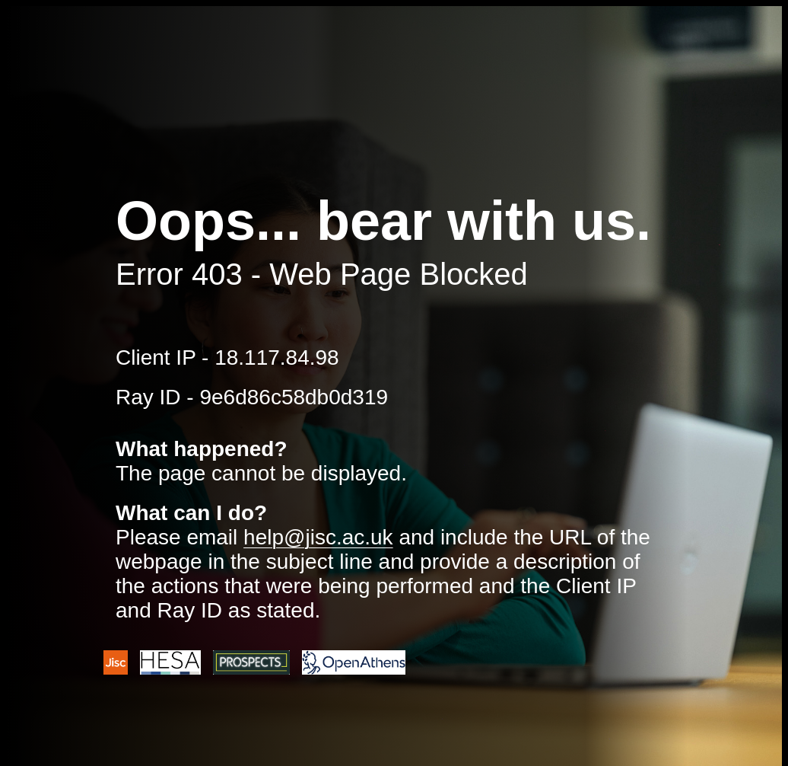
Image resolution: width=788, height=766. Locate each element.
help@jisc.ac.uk (318, 537)
